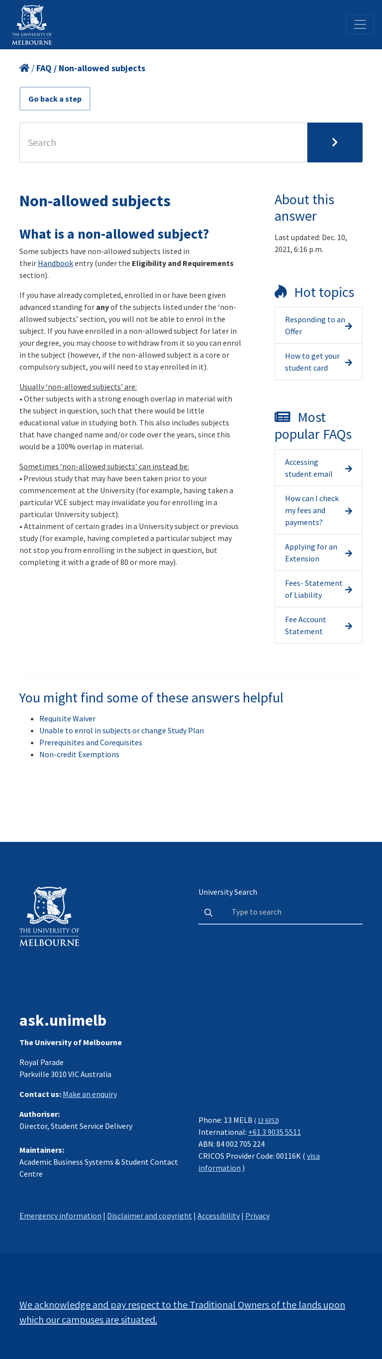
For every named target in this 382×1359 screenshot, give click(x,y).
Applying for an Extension (311, 552)
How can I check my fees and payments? (312, 510)
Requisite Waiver (67, 718)
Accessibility (218, 1216)
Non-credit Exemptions (79, 754)
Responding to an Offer (315, 325)
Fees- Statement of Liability (314, 589)
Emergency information (60, 1216)
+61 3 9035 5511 (274, 1132)
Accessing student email (309, 468)
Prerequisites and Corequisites (90, 742)
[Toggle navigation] (360, 24)
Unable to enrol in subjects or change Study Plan (121, 730)
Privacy (257, 1216)
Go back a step (55, 99)
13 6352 (267, 1120)
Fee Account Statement (305, 625)
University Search (227, 892)
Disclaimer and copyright (149, 1216)
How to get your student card (312, 362)
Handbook (55, 263)
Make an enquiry (90, 1094)
